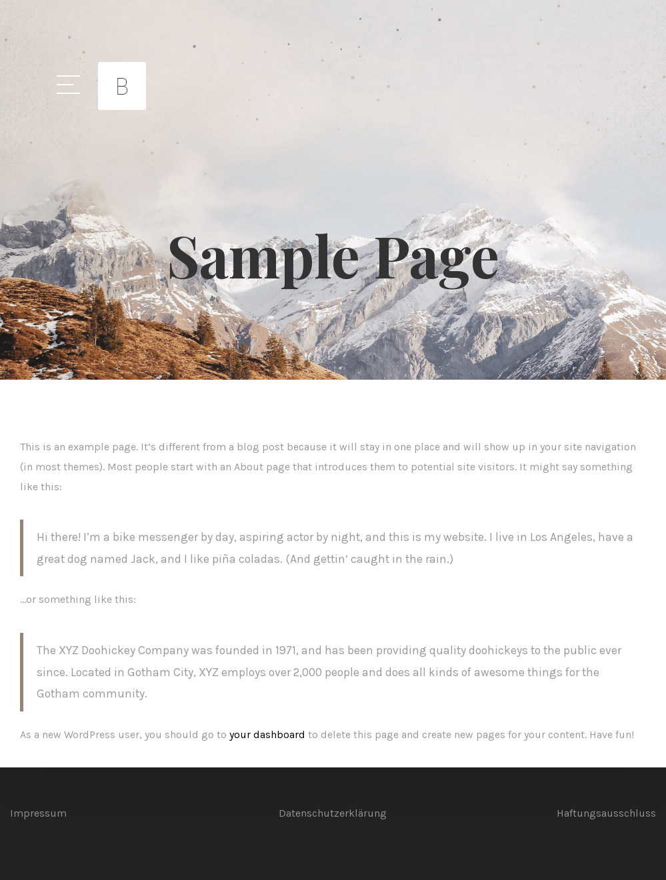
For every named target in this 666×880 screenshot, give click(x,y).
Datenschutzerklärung (333, 813)
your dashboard (267, 734)
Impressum (38, 813)
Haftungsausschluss (606, 813)
